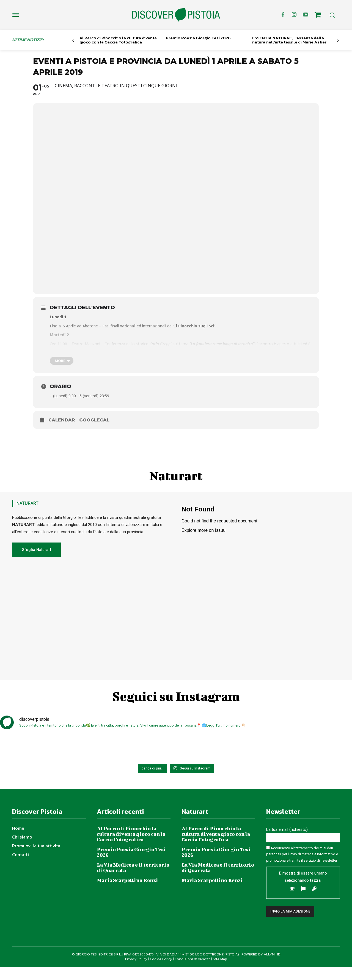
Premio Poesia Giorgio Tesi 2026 (198, 38)
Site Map (220, 958)
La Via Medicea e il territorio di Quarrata (133, 867)
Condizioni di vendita (192, 958)
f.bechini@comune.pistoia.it (260, 349)
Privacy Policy (136, 958)
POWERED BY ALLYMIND (260, 954)
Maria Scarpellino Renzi (127, 880)
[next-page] (337, 40)
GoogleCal (94, 420)
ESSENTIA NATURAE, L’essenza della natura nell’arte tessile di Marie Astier (289, 40)
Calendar (61, 420)
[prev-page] (73, 40)
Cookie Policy (161, 958)
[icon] (318, 15)
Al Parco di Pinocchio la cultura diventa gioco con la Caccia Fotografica (118, 40)
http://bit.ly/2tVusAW (141, 349)
